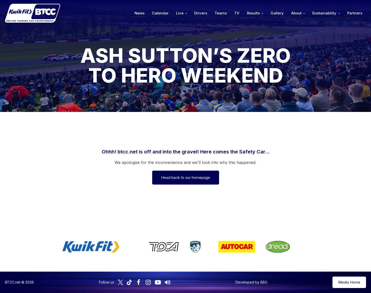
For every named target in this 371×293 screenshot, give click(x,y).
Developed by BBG (251, 282)
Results (253, 13)
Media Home (349, 282)
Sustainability (324, 13)
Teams (221, 13)
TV (236, 13)
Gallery (277, 13)
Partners (354, 13)
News (139, 13)
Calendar (160, 13)
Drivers (200, 13)
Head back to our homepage (185, 177)
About (296, 13)
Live (180, 13)
